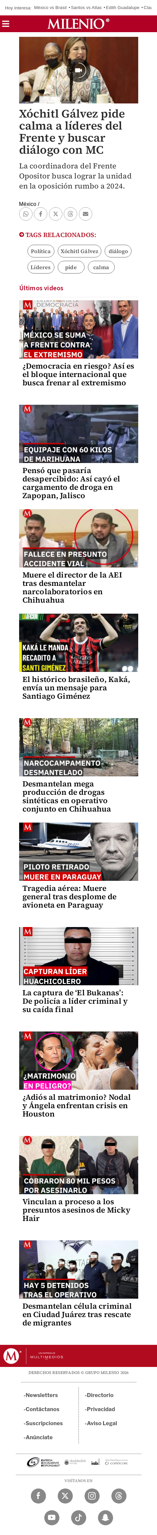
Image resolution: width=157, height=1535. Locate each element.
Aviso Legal (102, 1423)
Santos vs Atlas (86, 7)
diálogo (118, 251)
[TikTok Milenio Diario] (78, 1517)
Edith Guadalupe (123, 7)
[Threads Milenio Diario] (118, 1496)
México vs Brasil (50, 7)
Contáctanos (43, 1409)
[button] (6, 26)
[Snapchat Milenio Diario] (105, 1517)
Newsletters (42, 1395)
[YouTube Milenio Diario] (51, 1517)
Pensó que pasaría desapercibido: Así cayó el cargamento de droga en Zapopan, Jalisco (71, 483)
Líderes (41, 267)
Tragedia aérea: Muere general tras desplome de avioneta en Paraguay (69, 896)
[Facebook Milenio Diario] (38, 1496)
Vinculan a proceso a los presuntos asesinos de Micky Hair (76, 1210)
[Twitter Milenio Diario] (65, 1496)
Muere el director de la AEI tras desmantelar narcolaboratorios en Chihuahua (72, 587)
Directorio (100, 1395)
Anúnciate (39, 1437)
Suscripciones (44, 1423)
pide (71, 267)
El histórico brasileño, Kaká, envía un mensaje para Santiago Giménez (76, 687)
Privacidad (101, 1409)
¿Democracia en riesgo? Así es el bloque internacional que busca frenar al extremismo (78, 374)
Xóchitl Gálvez (80, 251)
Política (41, 251)
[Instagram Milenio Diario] (92, 1496)
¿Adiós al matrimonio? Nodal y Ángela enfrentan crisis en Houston (76, 1105)
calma (101, 267)
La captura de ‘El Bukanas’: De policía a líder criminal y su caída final (75, 1001)
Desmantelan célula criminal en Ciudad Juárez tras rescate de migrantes (77, 1314)
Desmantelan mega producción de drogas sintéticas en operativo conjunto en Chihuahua (66, 796)
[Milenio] (78, 23)
